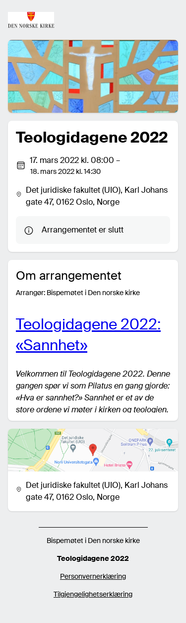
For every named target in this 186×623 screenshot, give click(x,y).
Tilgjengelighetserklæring (93, 594)
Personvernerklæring (93, 576)
